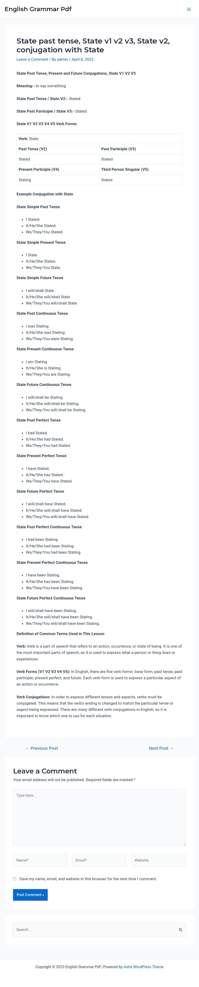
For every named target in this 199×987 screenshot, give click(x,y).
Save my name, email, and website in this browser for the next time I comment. (88, 879)
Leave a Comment (32, 59)
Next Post (161, 748)
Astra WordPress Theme (144, 967)
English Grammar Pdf (38, 9)
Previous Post (41, 748)
